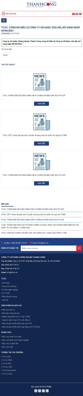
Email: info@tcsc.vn (40, 243)
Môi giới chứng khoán (10, 313)
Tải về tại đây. (6, 49)
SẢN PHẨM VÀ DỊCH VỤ (11, 305)
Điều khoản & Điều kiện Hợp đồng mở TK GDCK (20, 327)
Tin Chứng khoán (8, 370)
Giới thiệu (5, 283)
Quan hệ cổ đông (8, 286)
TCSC (3, 279)
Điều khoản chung (9, 296)
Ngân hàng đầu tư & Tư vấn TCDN (15, 317)
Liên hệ (4, 300)
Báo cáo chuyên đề (9, 343)
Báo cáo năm (7, 347)
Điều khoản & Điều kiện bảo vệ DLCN (16, 323)
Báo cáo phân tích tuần (11, 337)
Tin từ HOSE (6, 360)
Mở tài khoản (9, 13)
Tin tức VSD (6, 367)
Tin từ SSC (6, 357)
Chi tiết (41, 104)
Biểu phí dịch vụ (8, 310)
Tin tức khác (6, 374)
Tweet (5, 55)
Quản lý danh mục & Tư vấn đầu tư (15, 320)
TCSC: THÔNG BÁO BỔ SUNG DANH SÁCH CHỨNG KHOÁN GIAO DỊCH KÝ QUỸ (32, 209)
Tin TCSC (16, 33)
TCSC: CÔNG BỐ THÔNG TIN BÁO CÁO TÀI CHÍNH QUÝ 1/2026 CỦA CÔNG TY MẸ (34, 233)
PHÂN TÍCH (6, 332)
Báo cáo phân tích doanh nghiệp (15, 340)
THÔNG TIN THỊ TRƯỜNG (12, 352)
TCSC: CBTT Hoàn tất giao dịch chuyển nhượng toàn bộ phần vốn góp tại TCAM (33, 214)
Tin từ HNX (6, 363)
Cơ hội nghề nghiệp (9, 290)
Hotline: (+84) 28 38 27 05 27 (15, 243)
